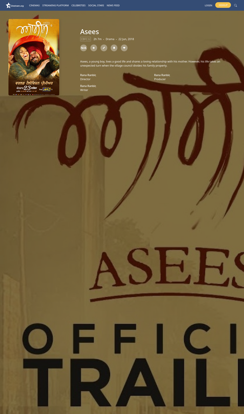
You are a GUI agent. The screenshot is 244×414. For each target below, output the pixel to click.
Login (208, 5)
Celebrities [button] (78, 5)
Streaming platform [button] (55, 5)
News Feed (113, 5)
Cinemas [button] (34, 5)
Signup (223, 5)
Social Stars (96, 5)
